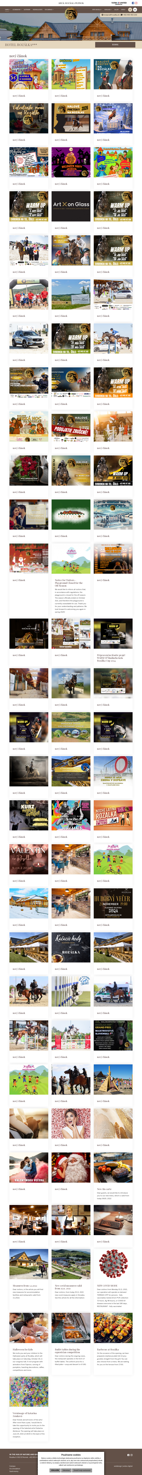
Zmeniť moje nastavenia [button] (82, 1470)
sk (130, 9)
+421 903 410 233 (129, 15)
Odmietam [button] (66, 1470)
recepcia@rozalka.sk (110, 15)
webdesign (118, 1466)
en (135, 9)
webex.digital (128, 1466)
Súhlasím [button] (55, 1470)
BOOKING (115, 45)
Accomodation (14, 1469)
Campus (12, 1466)
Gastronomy (13, 1471)
